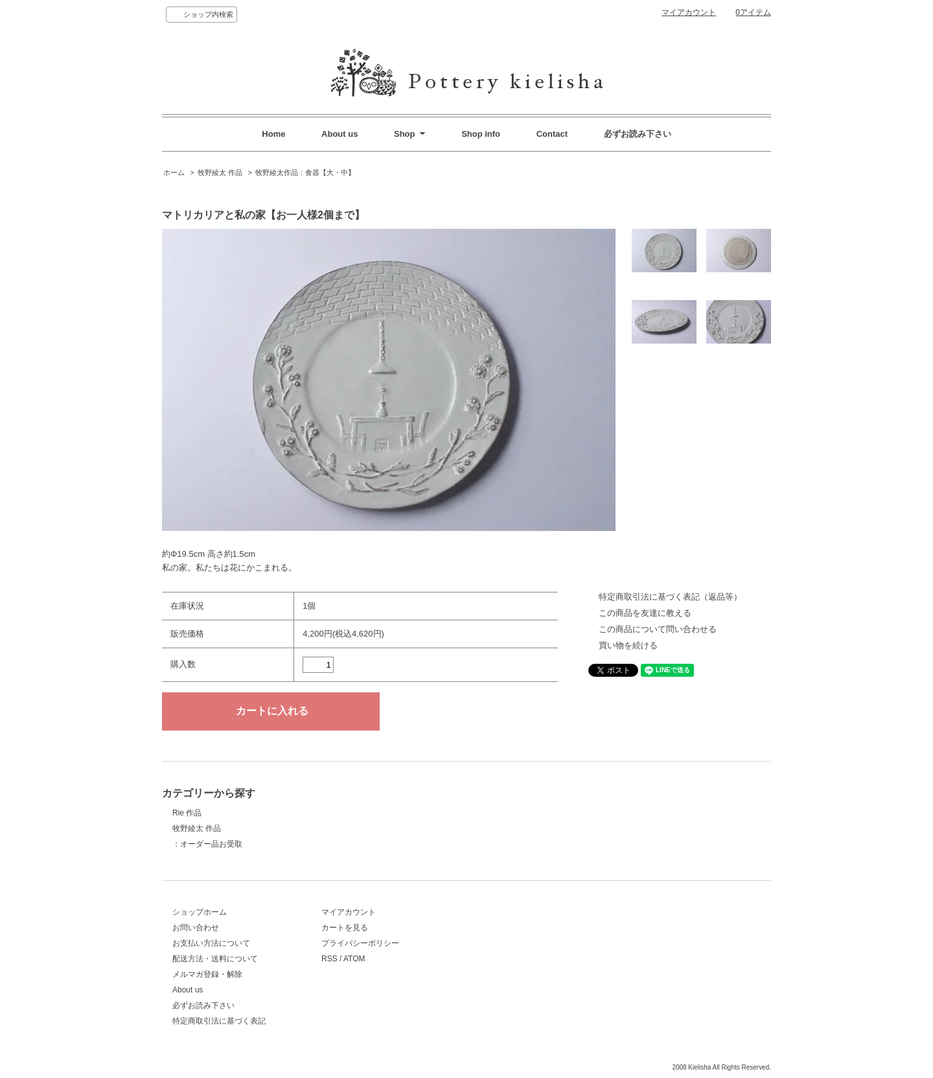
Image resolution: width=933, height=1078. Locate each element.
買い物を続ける (628, 645)
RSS (329, 958)
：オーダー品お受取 (207, 844)
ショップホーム (199, 912)
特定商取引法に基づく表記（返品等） (670, 597)
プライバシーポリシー (360, 943)
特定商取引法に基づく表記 (219, 1020)
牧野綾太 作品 (220, 172)
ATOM (354, 958)
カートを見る (344, 927)
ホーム (174, 172)
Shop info (480, 134)
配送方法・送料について (215, 958)
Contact (552, 134)
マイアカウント (689, 12)
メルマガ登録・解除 (207, 974)
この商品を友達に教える (645, 613)
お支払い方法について (211, 943)
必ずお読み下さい (637, 134)
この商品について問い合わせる (658, 629)
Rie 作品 (187, 812)
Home (273, 134)
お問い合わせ (195, 927)
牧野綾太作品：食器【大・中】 (305, 172)
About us (339, 134)
